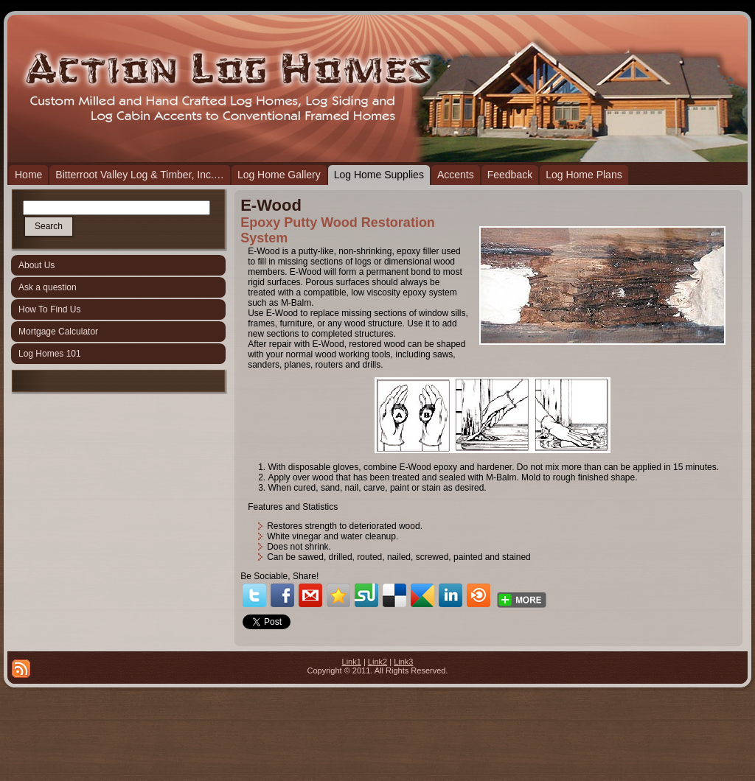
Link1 (351, 661)
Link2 (377, 661)
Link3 (403, 661)
